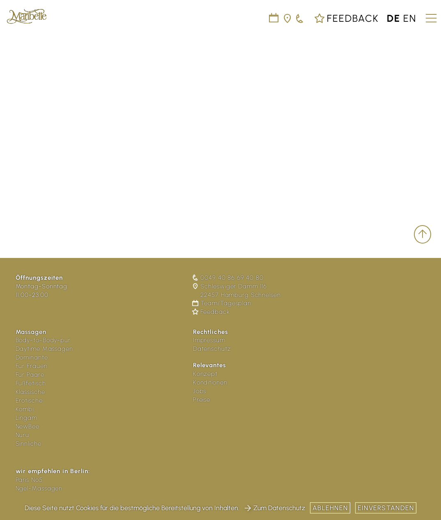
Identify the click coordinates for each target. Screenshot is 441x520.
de (393, 18)
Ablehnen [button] (330, 508)
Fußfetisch (31, 383)
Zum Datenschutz (274, 508)
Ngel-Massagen (39, 488)
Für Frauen (32, 366)
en (409, 18)
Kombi (25, 409)
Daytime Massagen (44, 348)
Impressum (209, 340)
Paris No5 (29, 479)
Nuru (23, 435)
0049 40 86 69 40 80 (228, 277)
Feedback (346, 18)
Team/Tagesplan (222, 303)
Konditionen (210, 382)
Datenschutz (212, 348)
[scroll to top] (422, 234)
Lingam (26, 417)
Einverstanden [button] (386, 508)
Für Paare (30, 374)
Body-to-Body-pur (43, 340)
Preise (201, 399)
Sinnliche (28, 443)
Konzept (205, 373)
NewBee (27, 426)
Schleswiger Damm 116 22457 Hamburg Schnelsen (237, 291)
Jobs (200, 391)
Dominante (32, 357)
